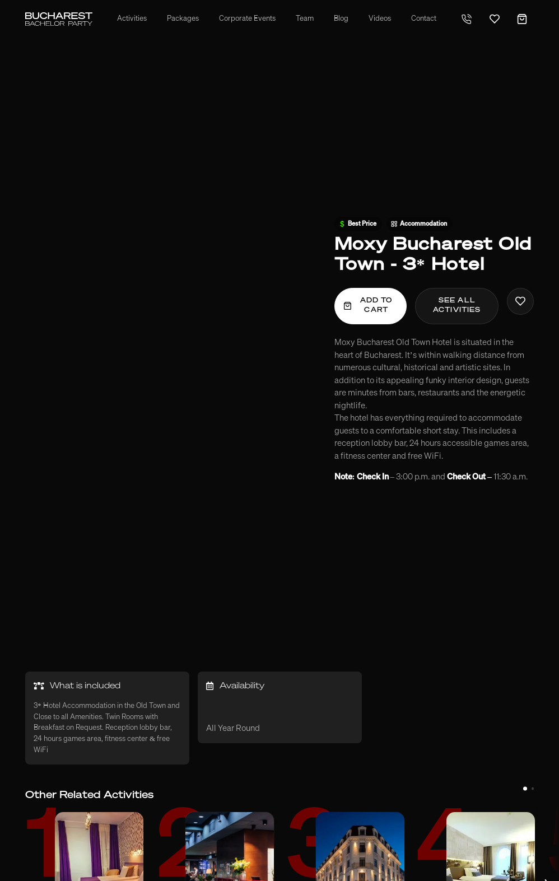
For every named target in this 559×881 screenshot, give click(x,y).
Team (305, 18)
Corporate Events (247, 18)
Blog (341, 18)
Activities (132, 18)
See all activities (457, 305)
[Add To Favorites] (520, 301)
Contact (423, 18)
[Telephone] (466, 19)
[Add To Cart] (370, 306)
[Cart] (522, 19)
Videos (380, 18)
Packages (183, 18)
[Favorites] (494, 19)
